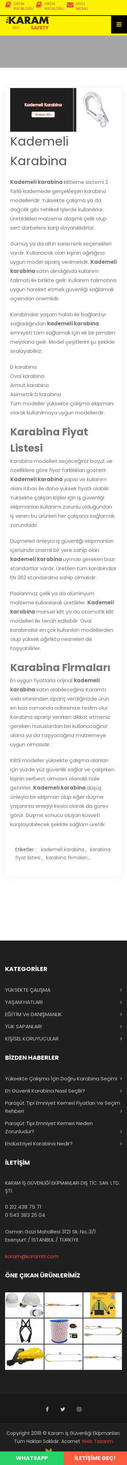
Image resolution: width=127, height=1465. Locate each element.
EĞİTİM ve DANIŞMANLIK (33, 1014)
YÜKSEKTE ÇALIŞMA (27, 989)
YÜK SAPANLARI (23, 1026)
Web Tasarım (97, 1441)
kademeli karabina (62, 849)
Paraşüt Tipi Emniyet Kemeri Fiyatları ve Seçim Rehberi (62, 1107)
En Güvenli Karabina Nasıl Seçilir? (45, 1090)
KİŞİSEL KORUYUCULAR (32, 1038)
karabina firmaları (66, 857)
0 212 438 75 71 (23, 1206)
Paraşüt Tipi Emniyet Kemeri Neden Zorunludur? (49, 1127)
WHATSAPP (32, 1458)
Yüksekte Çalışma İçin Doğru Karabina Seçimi (61, 1078)
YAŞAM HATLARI (24, 1002)
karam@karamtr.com (32, 1256)
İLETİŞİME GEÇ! (95, 1458)
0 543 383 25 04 (25, 1215)
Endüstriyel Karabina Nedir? (38, 1143)
